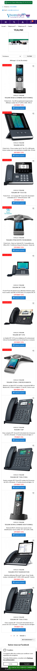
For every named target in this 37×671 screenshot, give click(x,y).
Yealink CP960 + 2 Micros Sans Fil (19, 382)
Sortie (10, 664)
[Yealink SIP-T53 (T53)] (18, 160)
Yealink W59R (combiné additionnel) (19, 524)
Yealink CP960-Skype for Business (18, 240)
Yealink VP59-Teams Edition (18, 572)
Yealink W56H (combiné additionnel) (19, 97)
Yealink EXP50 (19, 145)
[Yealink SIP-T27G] (18, 302)
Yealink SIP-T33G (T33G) (18, 477)
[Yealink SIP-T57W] (18, 255)
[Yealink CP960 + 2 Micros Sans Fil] (18, 350)
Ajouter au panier (18, 108)
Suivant (23, 636)
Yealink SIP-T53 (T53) (18, 192)
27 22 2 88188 (13, 6)
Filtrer (29, 56)
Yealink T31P (19, 430)
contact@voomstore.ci (13, 10)
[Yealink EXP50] (18, 113)
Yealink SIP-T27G (19, 335)
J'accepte (26, 664)
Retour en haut (28, 640)
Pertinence (12, 56)
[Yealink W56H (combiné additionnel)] (18, 65)
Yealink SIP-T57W (18, 287)
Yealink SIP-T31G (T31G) (18, 619)
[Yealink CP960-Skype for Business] (18, 207)
